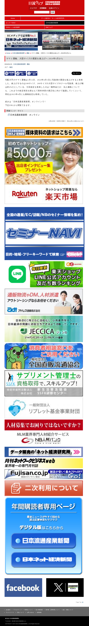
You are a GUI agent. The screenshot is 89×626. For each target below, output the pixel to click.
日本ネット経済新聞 (13, 27)
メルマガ (36, 8)
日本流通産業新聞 (52, 23)
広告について (20, 612)
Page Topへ (79, 602)
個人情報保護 (39, 609)
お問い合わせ (30, 612)
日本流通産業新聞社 (44, 3)
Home (13, 18)
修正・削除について (68, 609)
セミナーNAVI (10, 23)
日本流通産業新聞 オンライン (25, 115)
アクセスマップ (17, 609)
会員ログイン (55, 8)
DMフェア (49, 27)
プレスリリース (10, 612)
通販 (28, 53)
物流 (11, 67)
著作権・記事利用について (53, 609)
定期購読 (46, 8)
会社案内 (8, 609)
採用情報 (39, 612)
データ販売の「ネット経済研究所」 (53, 18)
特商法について (28, 609)
